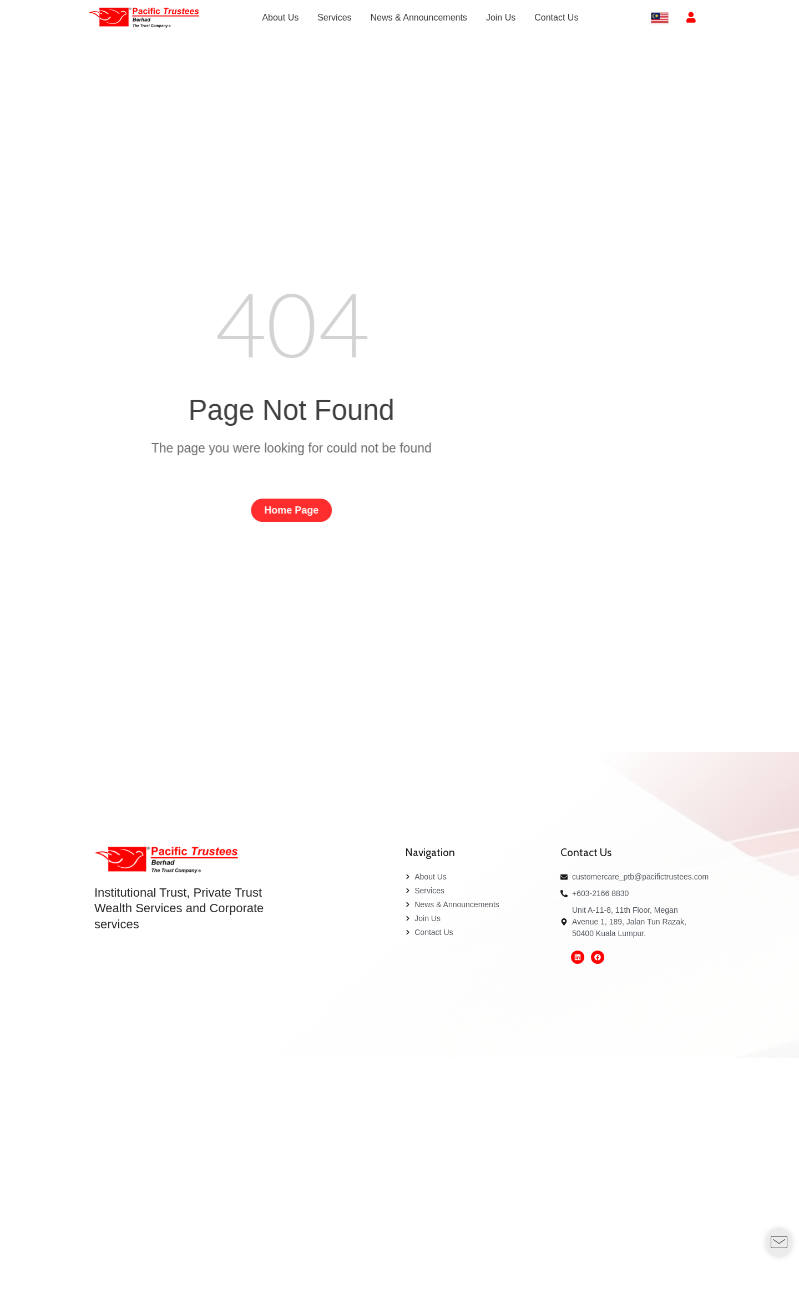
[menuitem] (280, 18)
